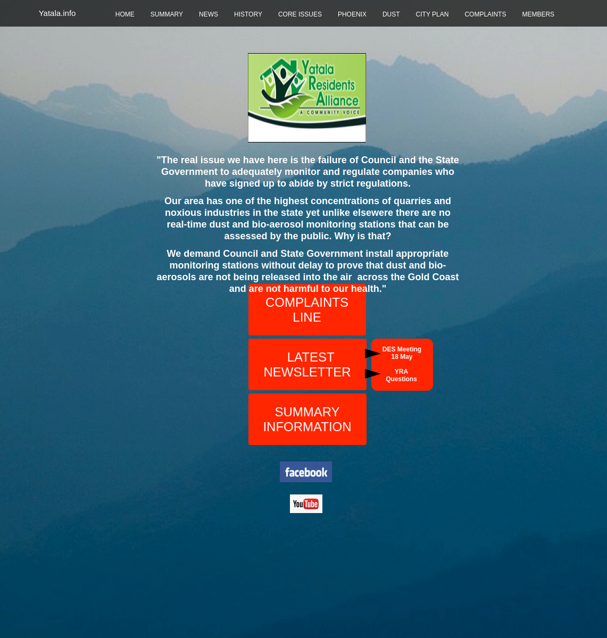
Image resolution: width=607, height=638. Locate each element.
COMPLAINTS (485, 14)
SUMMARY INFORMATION (307, 419)
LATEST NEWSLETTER (307, 364)
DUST (391, 14)
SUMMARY (167, 14)
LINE (307, 317)
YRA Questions (401, 375)
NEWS (208, 14)
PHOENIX (352, 14)
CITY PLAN (432, 14)
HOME (125, 14)
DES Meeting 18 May (402, 353)
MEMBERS (538, 14)
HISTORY (248, 14)
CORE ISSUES (300, 14)
